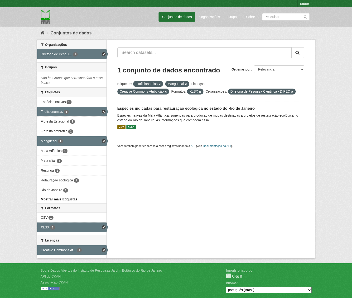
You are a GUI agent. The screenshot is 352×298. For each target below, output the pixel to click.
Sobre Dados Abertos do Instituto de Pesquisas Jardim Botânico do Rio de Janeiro (101, 270)
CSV (121, 127)
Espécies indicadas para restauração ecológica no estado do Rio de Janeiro (186, 108)
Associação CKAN (54, 282)
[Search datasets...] (204, 52)
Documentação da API (217, 146)
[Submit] (305, 16)
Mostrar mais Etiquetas (59, 199)
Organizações (209, 17)
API (193, 146)
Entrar (304, 3)
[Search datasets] (286, 17)
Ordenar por (241, 69)
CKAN (234, 275)
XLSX (131, 127)
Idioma (231, 283)
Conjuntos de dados (177, 17)
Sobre (250, 17)
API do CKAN (51, 276)
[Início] (43, 33)
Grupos (232, 17)
